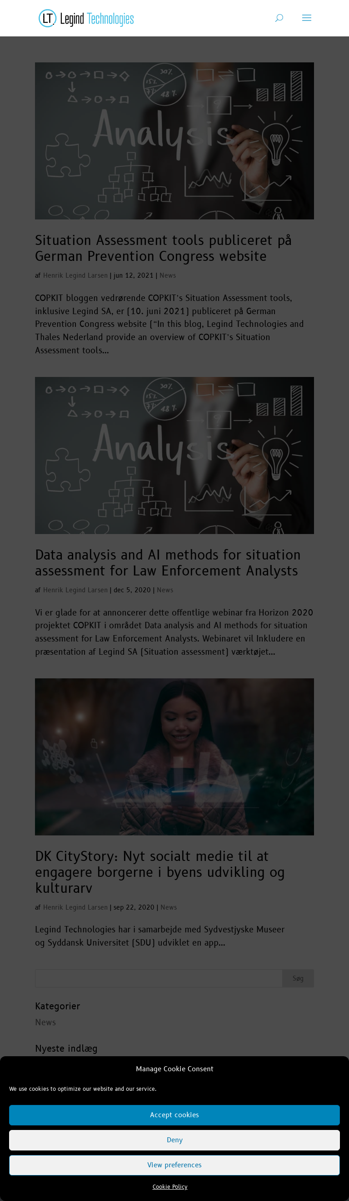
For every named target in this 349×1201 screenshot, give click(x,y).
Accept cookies (174, 1115)
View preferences (174, 1165)
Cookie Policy (170, 1187)
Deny (175, 1140)
